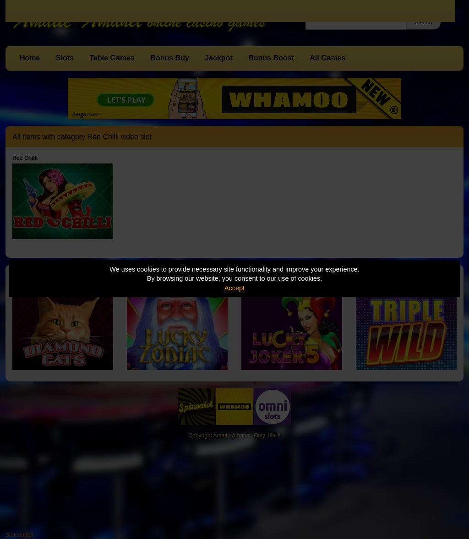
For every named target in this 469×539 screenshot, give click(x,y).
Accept (234, 288)
